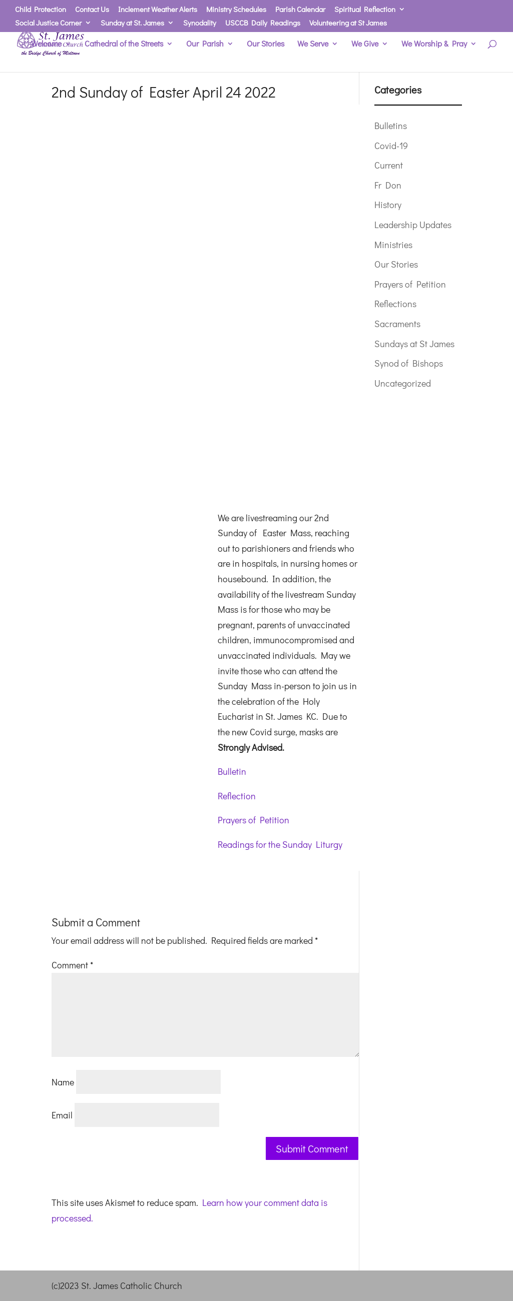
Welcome (46, 44)
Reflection (237, 796)
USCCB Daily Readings (262, 23)
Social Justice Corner (48, 23)
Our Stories (265, 44)
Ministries (393, 245)
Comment (72, 965)
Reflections (395, 304)
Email (62, 1115)
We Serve (312, 44)
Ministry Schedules (236, 10)
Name (63, 1082)
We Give (364, 44)
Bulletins (390, 126)
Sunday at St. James (132, 23)
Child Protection (40, 10)
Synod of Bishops (408, 363)
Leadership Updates (412, 225)
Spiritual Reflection (364, 10)
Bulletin (232, 771)
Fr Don (387, 185)
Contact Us (92, 10)
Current (388, 165)
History (387, 205)
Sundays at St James (414, 344)
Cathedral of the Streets (124, 44)
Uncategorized (402, 383)
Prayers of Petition (253, 820)
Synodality (199, 23)
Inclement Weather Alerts (157, 10)
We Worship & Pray (434, 44)
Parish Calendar (300, 10)
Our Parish (205, 44)
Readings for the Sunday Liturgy (280, 844)
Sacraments (397, 324)
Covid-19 (391, 146)
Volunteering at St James (348, 23)
